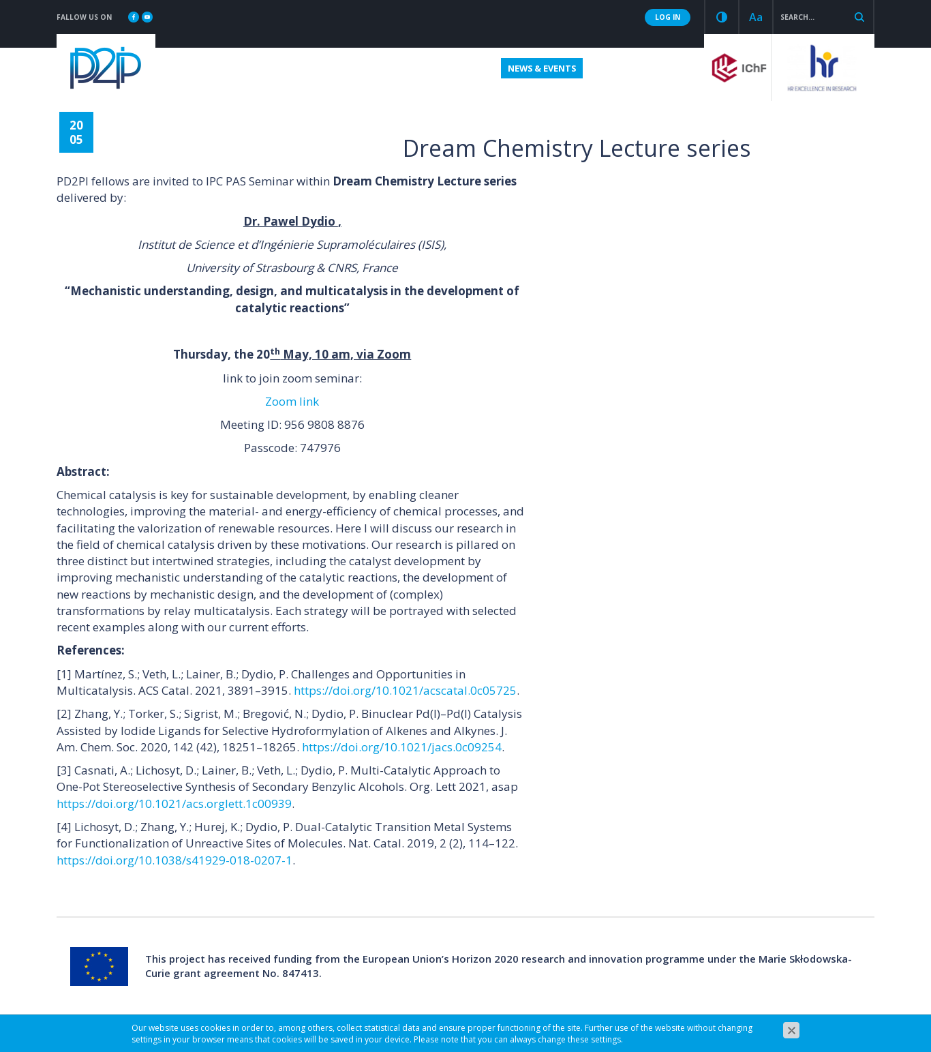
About (188, 68)
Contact (669, 68)
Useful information (439, 68)
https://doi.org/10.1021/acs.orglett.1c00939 (174, 803)
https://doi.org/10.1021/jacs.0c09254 (402, 747)
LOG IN (667, 17)
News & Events (540, 68)
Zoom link (292, 401)
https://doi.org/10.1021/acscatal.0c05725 (405, 690)
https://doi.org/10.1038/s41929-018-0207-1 (174, 860)
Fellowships (256, 68)
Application (338, 68)
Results (611, 68)
